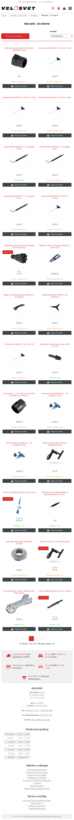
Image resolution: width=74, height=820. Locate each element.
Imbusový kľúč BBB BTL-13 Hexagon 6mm (55, 148)
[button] (53, 8)
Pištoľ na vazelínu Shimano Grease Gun (19, 492)
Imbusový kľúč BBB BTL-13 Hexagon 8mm (19, 197)
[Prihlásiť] (58, 8)
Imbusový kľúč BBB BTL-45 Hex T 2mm (54, 48)
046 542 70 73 (32, 710)
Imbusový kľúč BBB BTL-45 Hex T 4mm (54, 97)
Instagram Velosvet (37, 806)
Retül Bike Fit (37, 803)
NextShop (27, 816)
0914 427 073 (46, 715)
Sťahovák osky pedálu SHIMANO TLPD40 (19, 543)
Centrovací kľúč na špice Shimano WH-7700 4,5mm (19, 592)
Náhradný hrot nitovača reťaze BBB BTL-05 (55, 345)
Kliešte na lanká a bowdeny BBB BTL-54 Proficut (55, 246)
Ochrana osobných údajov (37, 772)
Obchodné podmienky (37, 770)
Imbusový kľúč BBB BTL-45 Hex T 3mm (19, 97)
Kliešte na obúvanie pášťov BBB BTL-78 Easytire (19, 296)
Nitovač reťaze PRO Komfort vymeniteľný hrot (55, 444)
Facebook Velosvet (37, 808)
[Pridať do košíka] (19, 86)
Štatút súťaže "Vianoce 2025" (37, 788)
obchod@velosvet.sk (29, 2)
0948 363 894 (47, 2)
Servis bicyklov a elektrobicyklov (37, 800)
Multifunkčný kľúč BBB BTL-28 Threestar (54, 296)
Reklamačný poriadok (37, 775)
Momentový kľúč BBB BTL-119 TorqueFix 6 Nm (19, 444)
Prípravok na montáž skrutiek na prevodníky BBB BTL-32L (55, 493)
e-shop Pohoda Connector (41, 816)
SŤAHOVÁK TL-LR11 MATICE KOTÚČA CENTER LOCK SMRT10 (19, 395)
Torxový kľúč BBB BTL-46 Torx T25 (19, 344)
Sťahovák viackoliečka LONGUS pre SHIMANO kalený (19, 49)
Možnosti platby (37, 786)
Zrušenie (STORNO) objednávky (37, 780)
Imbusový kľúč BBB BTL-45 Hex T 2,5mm (55, 197)
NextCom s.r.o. (57, 816)
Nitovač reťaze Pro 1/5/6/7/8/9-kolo (55, 542)
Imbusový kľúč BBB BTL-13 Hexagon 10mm (19, 148)
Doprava (37, 783)
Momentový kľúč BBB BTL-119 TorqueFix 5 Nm (55, 395)
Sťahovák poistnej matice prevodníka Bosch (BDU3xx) (19, 246)
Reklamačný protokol (37, 778)
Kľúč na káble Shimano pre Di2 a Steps (55, 591)
